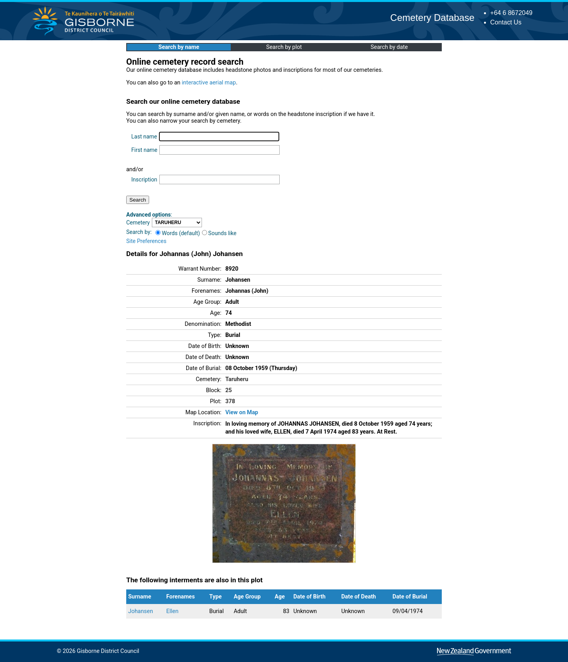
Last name (144, 136)
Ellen (172, 611)
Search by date (388, 47)
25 (228, 390)
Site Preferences (146, 241)
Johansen (140, 611)
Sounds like (219, 233)
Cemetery (138, 222)
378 (230, 401)
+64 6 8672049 (511, 12)
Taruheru (236, 379)
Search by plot (284, 47)
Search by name (179, 47)
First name (144, 150)
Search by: (138, 232)
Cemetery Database (432, 17)
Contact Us (505, 22)
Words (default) (177, 233)
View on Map (241, 412)
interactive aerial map (209, 82)
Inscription (144, 179)
